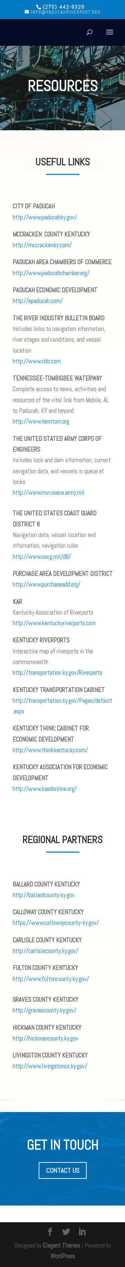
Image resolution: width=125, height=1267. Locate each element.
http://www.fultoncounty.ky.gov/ (51, 979)
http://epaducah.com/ (38, 301)
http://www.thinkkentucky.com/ (50, 750)
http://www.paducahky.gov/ (45, 217)
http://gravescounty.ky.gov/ (44, 1010)
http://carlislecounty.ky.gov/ (45, 951)
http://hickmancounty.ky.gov (45, 1038)
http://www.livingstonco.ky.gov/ (50, 1066)
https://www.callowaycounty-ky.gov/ (56, 923)
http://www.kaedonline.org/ (45, 789)
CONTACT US (62, 1170)
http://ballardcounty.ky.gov (44, 895)
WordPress (62, 1256)
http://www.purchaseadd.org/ (46, 584)
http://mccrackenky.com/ (42, 245)
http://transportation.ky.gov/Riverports (57, 672)
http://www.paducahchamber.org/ (51, 273)
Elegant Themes (61, 1245)
